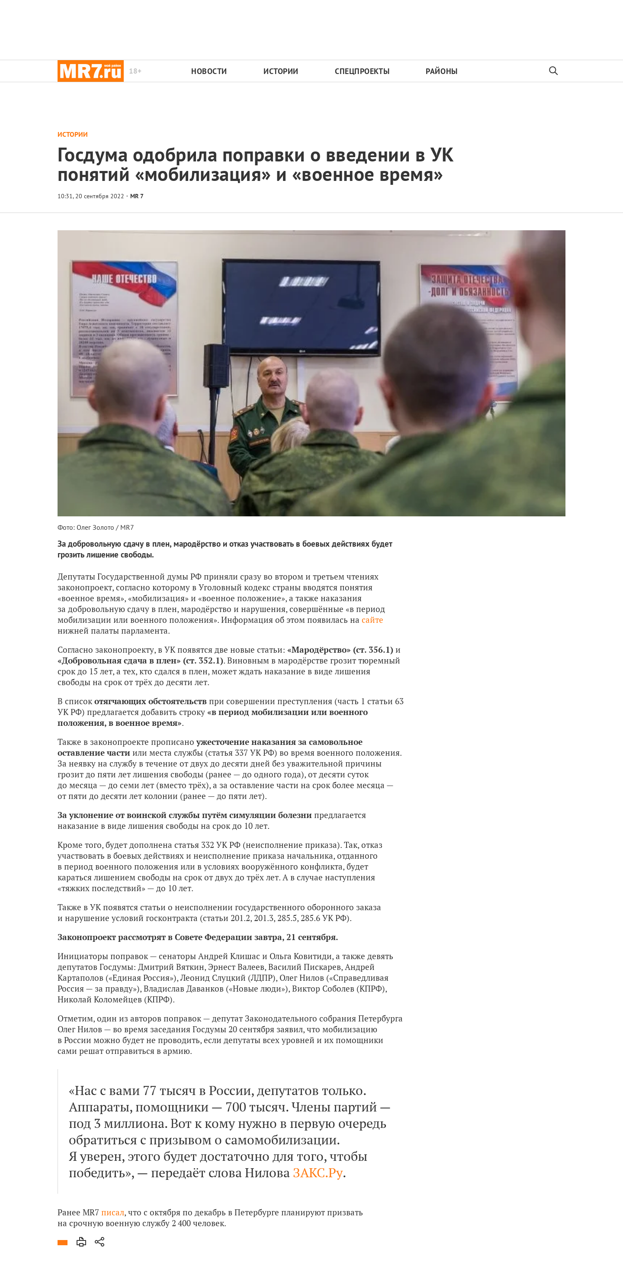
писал (112, 1212)
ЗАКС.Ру (318, 1172)
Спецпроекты (362, 71)
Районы (441, 71)
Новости (209, 71)
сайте (372, 619)
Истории (281, 71)
